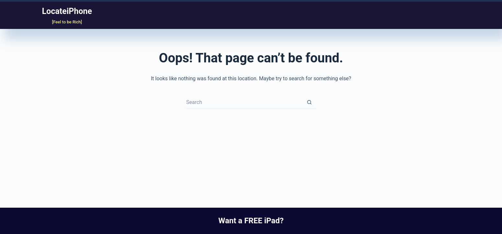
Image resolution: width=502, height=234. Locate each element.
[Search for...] (244, 102)
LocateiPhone (67, 11)
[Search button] (309, 102)
